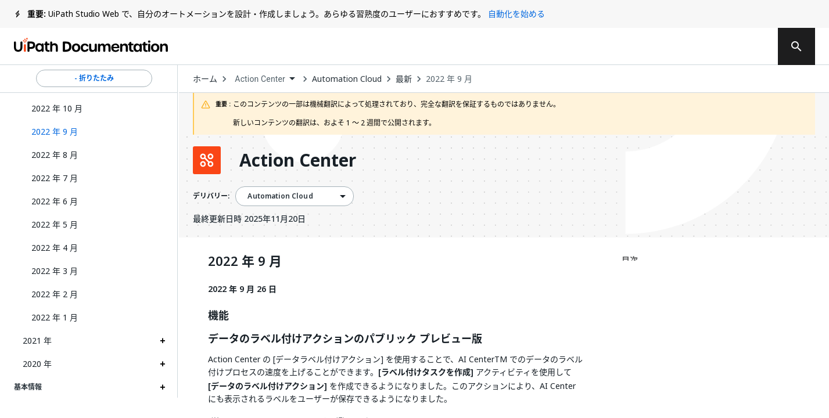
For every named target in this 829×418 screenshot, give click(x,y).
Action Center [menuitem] (260, 79)
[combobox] (264, 79)
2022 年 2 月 (54, 294)
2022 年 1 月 (54, 317)
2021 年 (37, 340)
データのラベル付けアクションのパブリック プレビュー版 (345, 339)
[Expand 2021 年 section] (163, 341)
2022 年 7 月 (54, 178)
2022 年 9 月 (449, 79)
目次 (630, 260)
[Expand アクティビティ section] (163, 411)
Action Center (297, 160)
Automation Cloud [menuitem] (280, 196)
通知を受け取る (607, 46)
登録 (743, 46)
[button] (94, 131)
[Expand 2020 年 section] (163, 364)
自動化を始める (516, 14)
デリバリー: (211, 196)
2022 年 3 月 (54, 271)
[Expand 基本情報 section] (163, 387)
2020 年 (37, 364)
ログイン (689, 46)
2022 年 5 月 (54, 224)
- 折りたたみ (94, 78)
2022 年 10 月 (56, 108)
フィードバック (508, 46)
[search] (796, 46)
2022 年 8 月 (54, 155)
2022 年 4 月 (54, 248)
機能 (218, 316)
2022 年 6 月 (54, 201)
